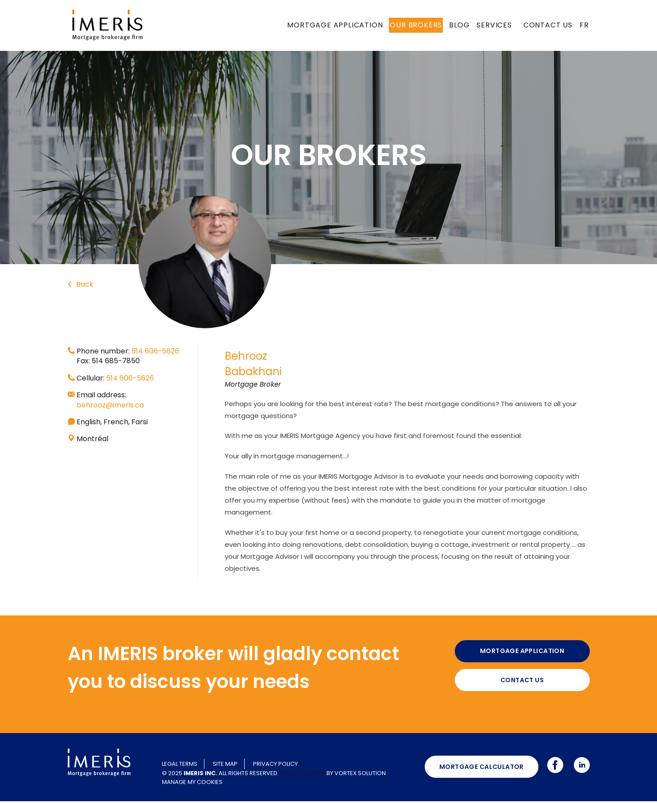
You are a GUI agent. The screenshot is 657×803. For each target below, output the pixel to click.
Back (80, 284)
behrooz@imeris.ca (110, 405)
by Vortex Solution (356, 774)
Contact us (547, 25)
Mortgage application (335, 25)
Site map (225, 765)
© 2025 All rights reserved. (220, 774)
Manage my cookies (192, 783)
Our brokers (416, 25)
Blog (459, 25)
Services (493, 25)
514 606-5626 (155, 351)
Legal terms (179, 765)
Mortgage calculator (481, 768)
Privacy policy (275, 765)
